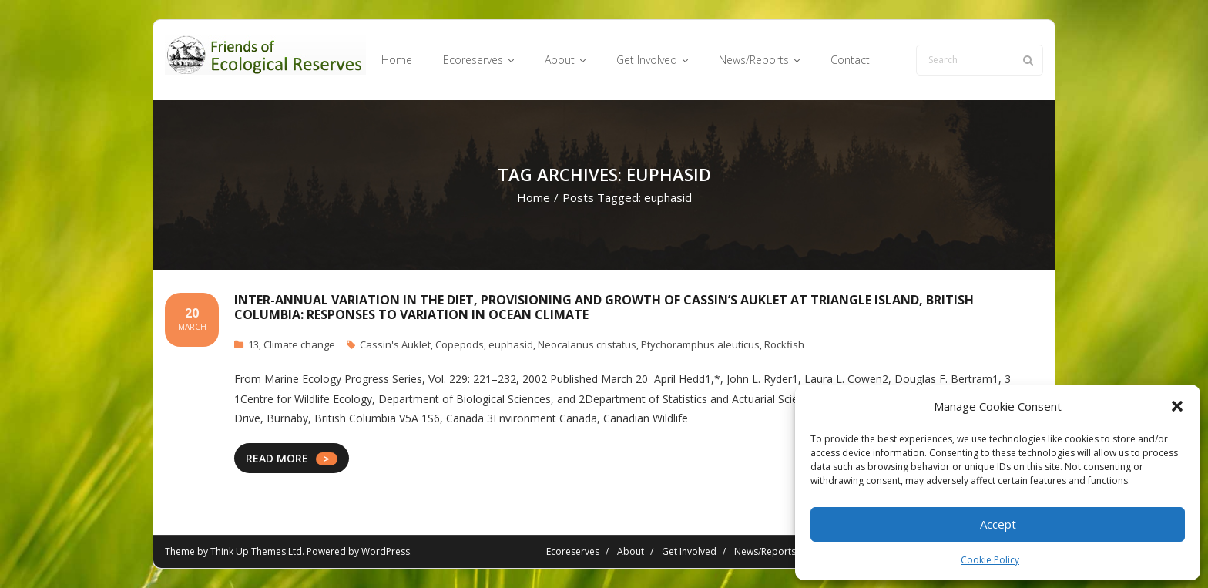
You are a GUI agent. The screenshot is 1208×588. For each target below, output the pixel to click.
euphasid (510, 344)
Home (533, 197)
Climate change (299, 344)
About (630, 551)
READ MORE (277, 458)
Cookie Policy (990, 559)
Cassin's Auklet (395, 344)
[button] (1177, 406)
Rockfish (784, 344)
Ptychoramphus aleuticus (700, 344)
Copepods (459, 344)
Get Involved (689, 551)
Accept (998, 524)
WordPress (385, 551)
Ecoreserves (572, 551)
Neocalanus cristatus (587, 344)
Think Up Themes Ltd (256, 551)
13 (253, 344)
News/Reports (765, 551)
